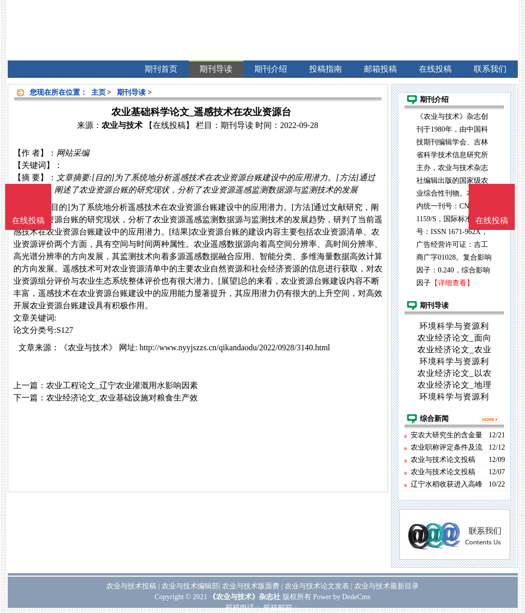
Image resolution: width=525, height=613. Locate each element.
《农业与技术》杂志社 (244, 597)
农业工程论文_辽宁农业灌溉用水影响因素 (122, 385)
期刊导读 (131, 92)
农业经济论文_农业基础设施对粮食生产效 (122, 397)
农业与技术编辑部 (190, 586)
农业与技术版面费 (250, 586)
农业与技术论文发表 (317, 586)
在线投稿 (491, 220)
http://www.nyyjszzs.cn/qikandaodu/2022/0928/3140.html (234, 347)
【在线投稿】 (169, 125)
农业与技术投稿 (131, 586)
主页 (98, 92)
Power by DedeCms (341, 597)
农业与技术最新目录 (386, 586)
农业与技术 (122, 125)
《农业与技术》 (88, 347)
